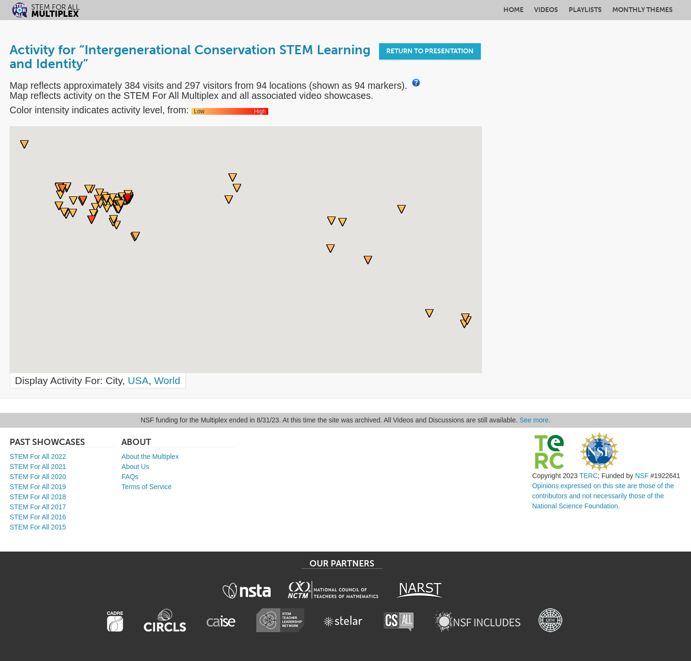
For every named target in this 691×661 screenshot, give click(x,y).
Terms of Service (146, 487)
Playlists (585, 10)
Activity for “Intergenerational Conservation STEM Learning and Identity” (190, 57)
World (167, 380)
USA (138, 380)
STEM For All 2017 (38, 507)
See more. (535, 420)
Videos (546, 10)
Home (513, 10)
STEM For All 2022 (38, 456)
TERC (588, 476)
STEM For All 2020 (38, 477)
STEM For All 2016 (38, 517)
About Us (135, 466)
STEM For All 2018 (38, 497)
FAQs (129, 477)
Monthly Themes (642, 10)
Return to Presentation (430, 51)
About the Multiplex (150, 456)
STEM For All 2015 (38, 527)
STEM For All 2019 (38, 487)
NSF (641, 476)
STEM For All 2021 (38, 466)
